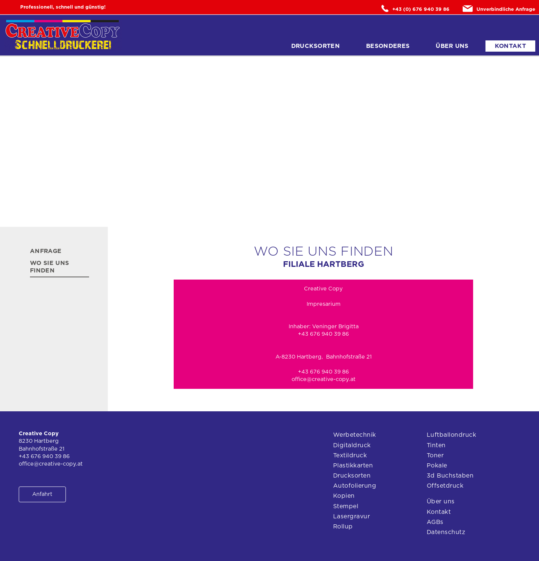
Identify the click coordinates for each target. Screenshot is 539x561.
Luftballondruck (451, 435)
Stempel (345, 506)
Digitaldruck (352, 445)
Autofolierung (354, 486)
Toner (435, 455)
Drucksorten (315, 46)
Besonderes (387, 46)
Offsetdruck (445, 486)
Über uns (452, 46)
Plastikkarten (353, 466)
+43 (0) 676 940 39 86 (415, 8)
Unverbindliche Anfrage (499, 8)
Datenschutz (446, 532)
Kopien (344, 496)
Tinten (436, 445)
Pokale (437, 466)
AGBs (435, 522)
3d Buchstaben (450, 476)
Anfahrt (42, 494)
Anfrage (45, 251)
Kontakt (510, 46)
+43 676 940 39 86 (323, 372)
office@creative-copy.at (324, 379)
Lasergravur (351, 516)
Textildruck (350, 455)
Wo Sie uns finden (49, 267)
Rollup (343, 527)
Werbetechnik (354, 435)
